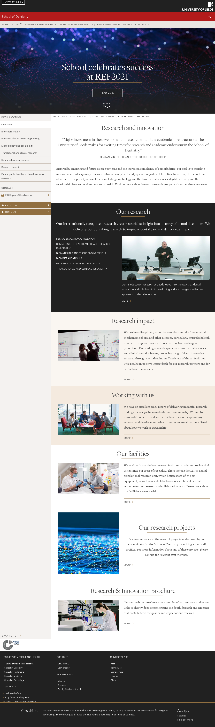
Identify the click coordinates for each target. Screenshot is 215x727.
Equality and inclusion (106, 24)
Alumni (114, 680)
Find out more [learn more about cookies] (185, 719)
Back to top (10, 635)
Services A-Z (63, 663)
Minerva (61, 681)
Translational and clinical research (19, 153)
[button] (209, 16)
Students (62, 685)
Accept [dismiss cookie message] (183, 710)
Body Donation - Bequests (16, 697)
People (127, 24)
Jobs (113, 663)
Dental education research (15, 160)
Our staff (9, 212)
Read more (107, 71)
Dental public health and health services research (22, 176)
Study (15, 24)
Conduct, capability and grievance (20, 701)
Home (5, 24)
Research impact (10, 167)
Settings (181, 715)
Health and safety (12, 693)
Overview (6, 124)
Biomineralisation (10, 131)
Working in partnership (74, 24)
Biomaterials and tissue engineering (20, 138)
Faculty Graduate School (69, 689)
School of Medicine (13, 676)
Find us (114, 676)
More (125, 300)
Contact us (142, 24)
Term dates (116, 667)
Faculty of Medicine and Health (71, 116)
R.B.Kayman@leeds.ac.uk (16, 195)
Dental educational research (75, 238)
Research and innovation (40, 24)
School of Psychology (14, 680)
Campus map (117, 671)
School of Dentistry (15, 16)
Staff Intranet (64, 667)
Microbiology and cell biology (17, 145)
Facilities (9, 205)
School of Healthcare (14, 671)
